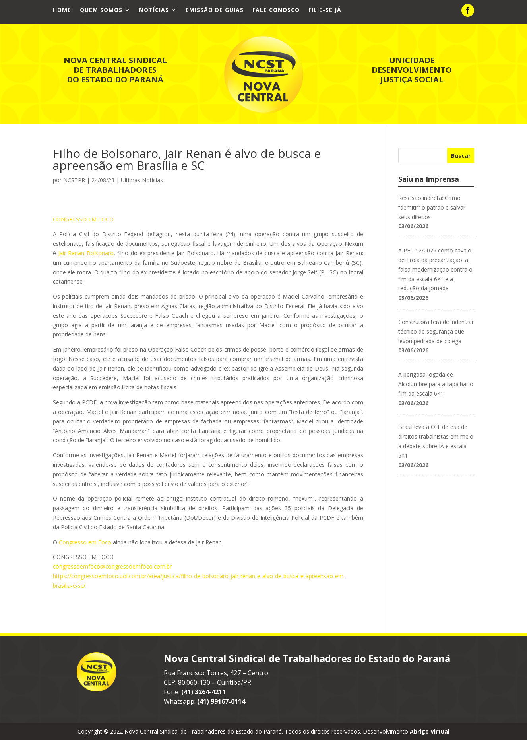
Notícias (154, 10)
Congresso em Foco (85, 542)
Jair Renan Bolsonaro (85, 252)
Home (62, 10)
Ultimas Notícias (142, 179)
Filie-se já (324, 10)
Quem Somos (101, 10)
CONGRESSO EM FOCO (83, 219)
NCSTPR (74, 179)
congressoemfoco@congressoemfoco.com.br (112, 566)
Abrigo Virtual (430, 731)
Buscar (461, 155)
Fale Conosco (276, 10)
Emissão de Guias (215, 10)
